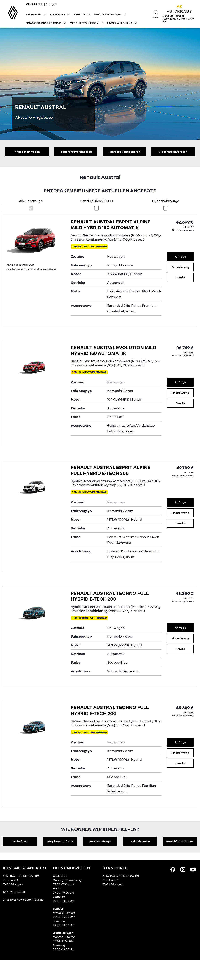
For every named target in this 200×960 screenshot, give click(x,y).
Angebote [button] (57, 14)
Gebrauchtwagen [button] (108, 14)
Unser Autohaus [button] (120, 23)
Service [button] (80, 14)
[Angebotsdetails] (35, 240)
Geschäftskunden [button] (84, 23)
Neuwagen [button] (33, 14)
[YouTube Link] (192, 869)
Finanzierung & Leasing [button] (43, 23)
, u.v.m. (129, 311)
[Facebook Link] (172, 869)
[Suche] (156, 14)
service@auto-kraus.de (27, 899)
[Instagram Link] (182, 869)
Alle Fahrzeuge (31, 201)
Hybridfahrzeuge (165, 201)
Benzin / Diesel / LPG (96, 201)
